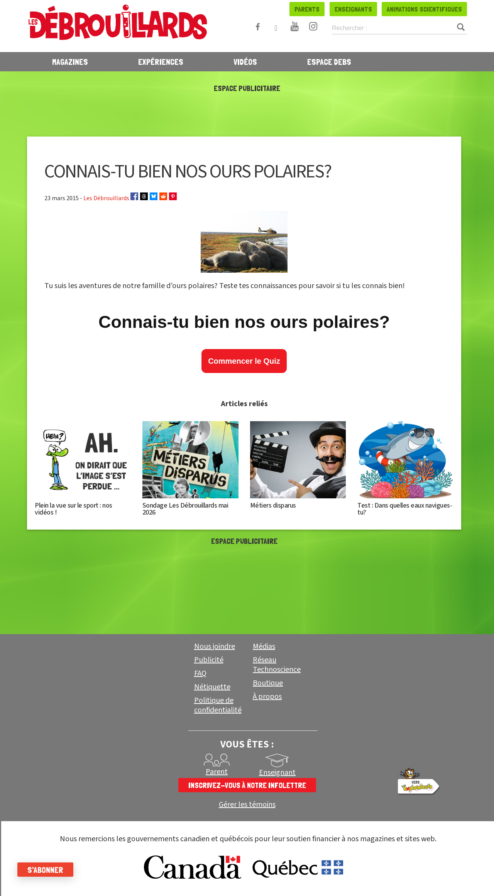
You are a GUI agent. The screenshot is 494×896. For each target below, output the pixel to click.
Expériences (160, 62)
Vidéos (245, 62)
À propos (267, 696)
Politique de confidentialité (218, 705)
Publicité (208, 660)
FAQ (200, 673)
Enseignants (353, 9)
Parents (307, 9)
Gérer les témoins (247, 805)
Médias (264, 646)
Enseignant (277, 772)
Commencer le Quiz (244, 361)
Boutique (268, 683)
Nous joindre (214, 646)
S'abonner (47, 870)
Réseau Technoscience (277, 665)
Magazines (70, 62)
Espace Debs (329, 62)
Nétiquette (212, 687)
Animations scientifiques (424, 9)
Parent (217, 771)
